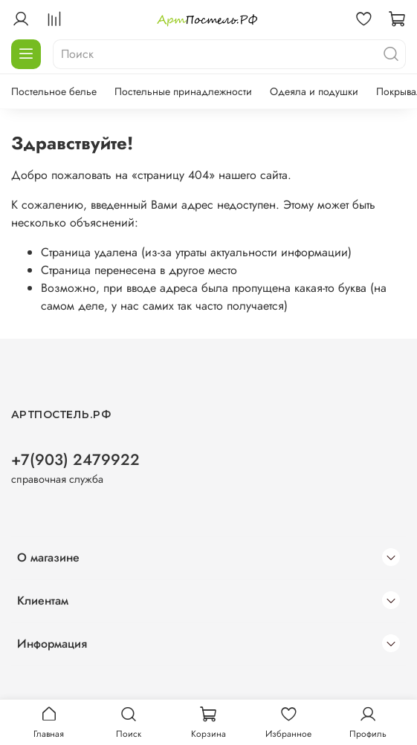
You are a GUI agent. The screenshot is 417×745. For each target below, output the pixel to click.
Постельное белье (54, 91)
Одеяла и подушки (314, 91)
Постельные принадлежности (183, 91)
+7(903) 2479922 (75, 460)
